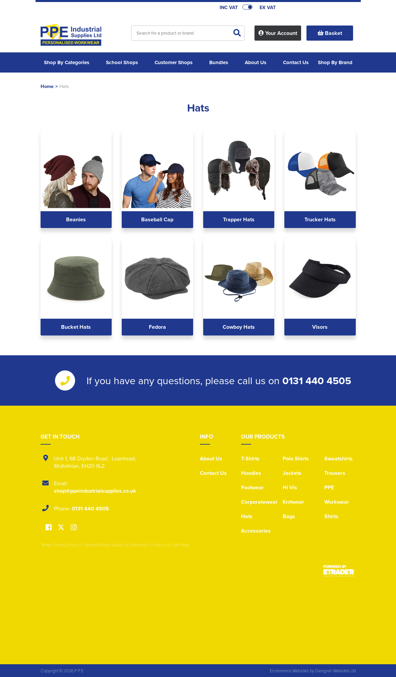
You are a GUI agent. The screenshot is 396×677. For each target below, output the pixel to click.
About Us (211, 458)
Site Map (181, 545)
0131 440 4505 (316, 380)
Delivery (139, 545)
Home (47, 86)
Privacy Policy (66, 545)
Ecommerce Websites (289, 671)
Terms (46, 545)
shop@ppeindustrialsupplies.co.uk (95, 491)
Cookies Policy (95, 545)
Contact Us (213, 473)
